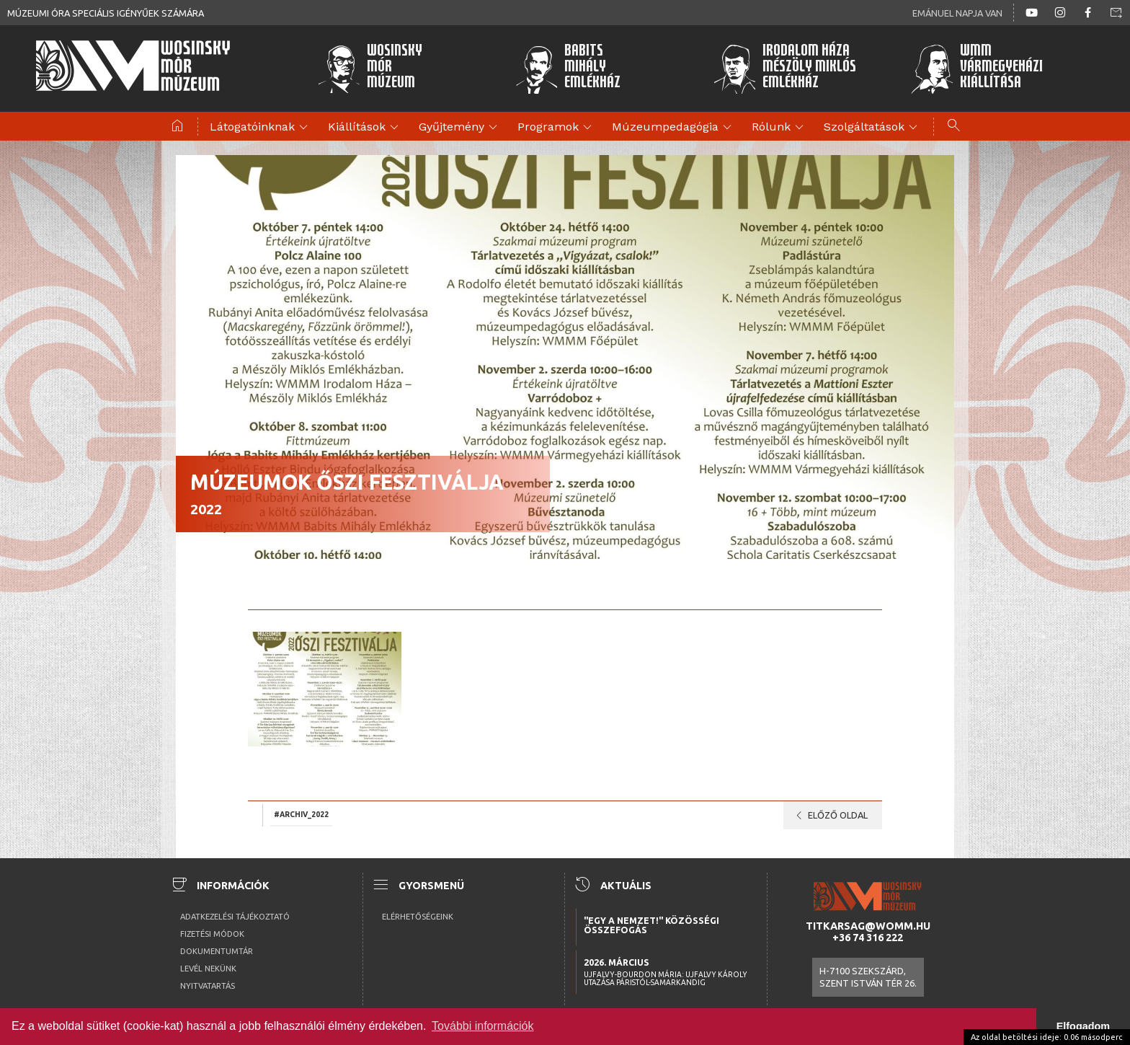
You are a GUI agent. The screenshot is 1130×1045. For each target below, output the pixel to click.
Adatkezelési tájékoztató (235, 916)
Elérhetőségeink (417, 916)
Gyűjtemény (460, 128)
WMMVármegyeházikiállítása (976, 68)
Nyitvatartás (207, 986)
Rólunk (780, 128)
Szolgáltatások (873, 128)
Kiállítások (365, 128)
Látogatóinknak (261, 128)
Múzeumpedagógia (674, 128)
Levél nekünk (208, 968)
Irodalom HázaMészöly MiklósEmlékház (784, 68)
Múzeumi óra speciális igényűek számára (105, 13)
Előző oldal (829, 816)
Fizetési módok (212, 934)
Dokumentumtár (216, 951)
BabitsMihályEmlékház (568, 68)
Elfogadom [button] (1083, 1026)
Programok (556, 128)
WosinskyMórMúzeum (369, 68)
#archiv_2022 (301, 814)
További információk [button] (482, 1026)
